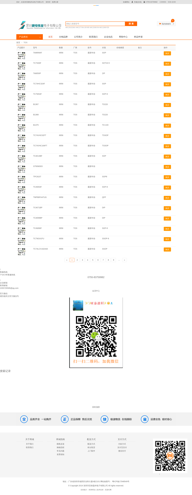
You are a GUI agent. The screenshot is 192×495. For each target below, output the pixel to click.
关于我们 (29, 444)
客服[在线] (136, 2)
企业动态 (108, 37)
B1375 (36, 125)
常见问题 (60, 451)
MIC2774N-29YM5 (82, 27)
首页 (50, 37)
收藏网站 (126, 2)
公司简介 (78, 37)
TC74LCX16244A (40, 249)
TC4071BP (37, 207)
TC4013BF (37, 156)
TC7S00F (37, 63)
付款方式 (122, 444)
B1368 (36, 115)
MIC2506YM (94, 27)
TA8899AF (37, 53)
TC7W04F (37, 94)
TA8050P (37, 73)
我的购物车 (166, 24)
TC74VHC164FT (40, 146)
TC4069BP (37, 218)
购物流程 (60, 447)
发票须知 (60, 454)
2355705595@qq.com (9, 288)
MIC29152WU (70, 27)
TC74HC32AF (39, 84)
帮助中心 (123, 37)
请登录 (48, 2)
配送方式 (91, 444)
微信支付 (122, 451)
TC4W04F (37, 187)
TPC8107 (37, 177)
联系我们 (93, 37)
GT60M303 (38, 166)
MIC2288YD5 (104, 27)
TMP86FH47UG (40, 197)
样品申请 (138, 37)
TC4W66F (37, 228)
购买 (167, 53)
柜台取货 (91, 447)
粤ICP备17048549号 (120, 481)
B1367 (36, 104)
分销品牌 (63, 37)
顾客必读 (60, 444)
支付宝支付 (122, 447)
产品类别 (23, 37)
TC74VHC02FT (39, 135)
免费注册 (55, 2)
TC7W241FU (38, 238)
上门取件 (91, 451)
